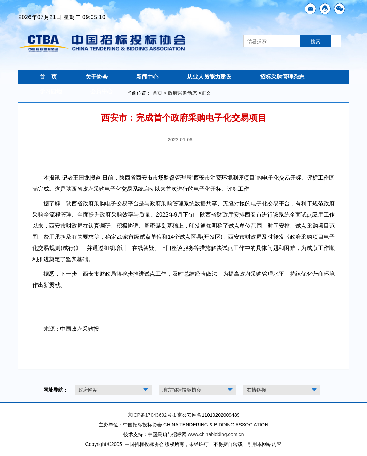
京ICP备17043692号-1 (152, 415)
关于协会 (96, 77)
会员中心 (101, 91)
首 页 (48, 77)
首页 (157, 93)
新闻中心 (147, 77)
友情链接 (256, 390)
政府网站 (88, 390)
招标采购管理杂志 (282, 77)
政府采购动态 (182, 93)
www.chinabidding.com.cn (216, 434)
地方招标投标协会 (181, 390)
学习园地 (51, 91)
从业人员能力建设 (209, 77)
